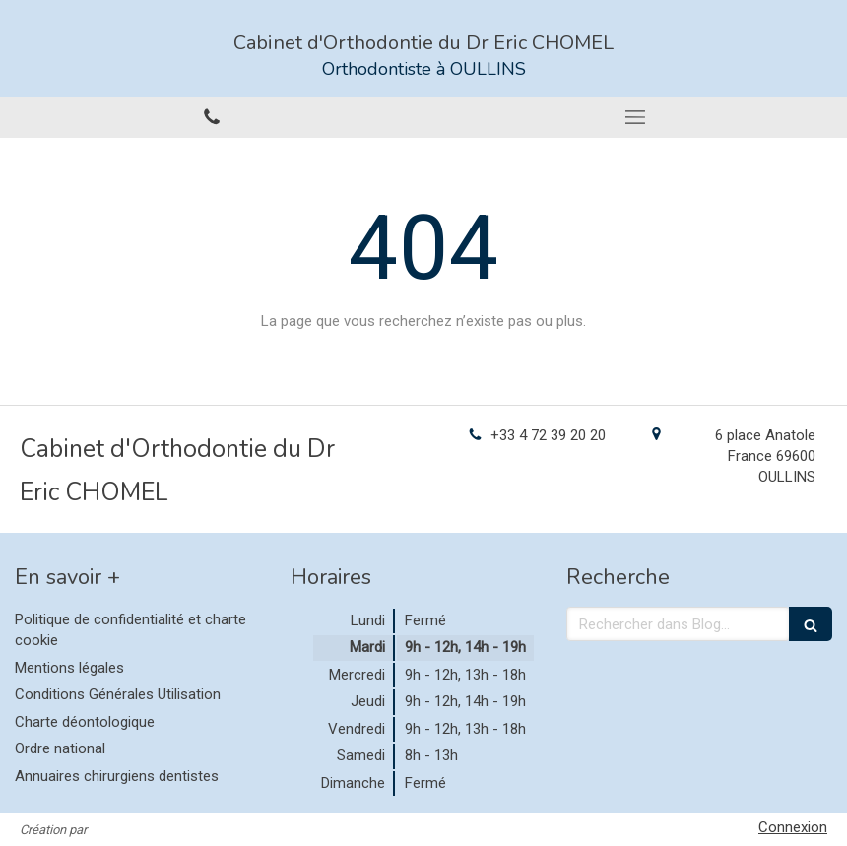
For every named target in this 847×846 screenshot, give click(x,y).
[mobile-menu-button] (635, 117)
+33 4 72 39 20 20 (548, 435)
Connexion (792, 827)
